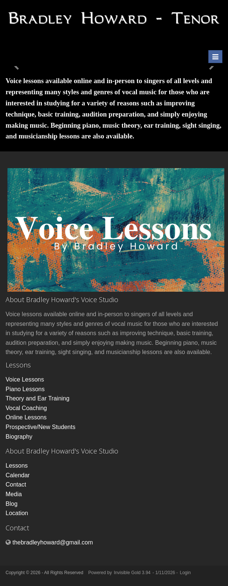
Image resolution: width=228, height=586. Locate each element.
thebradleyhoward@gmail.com (52, 542)
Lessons (17, 465)
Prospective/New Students (41, 427)
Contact (16, 484)
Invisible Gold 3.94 (133, 572)
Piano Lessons (25, 389)
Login (185, 572)
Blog (11, 504)
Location (17, 513)
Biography (19, 436)
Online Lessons (26, 417)
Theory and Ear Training (38, 398)
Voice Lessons (25, 379)
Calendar (18, 475)
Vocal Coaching (26, 408)
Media (14, 494)
